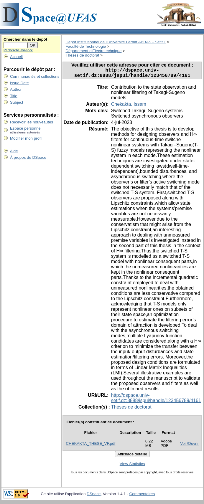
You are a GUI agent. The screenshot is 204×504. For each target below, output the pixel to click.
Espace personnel (26, 128)
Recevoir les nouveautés (31, 122)
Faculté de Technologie (85, 46)
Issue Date (19, 83)
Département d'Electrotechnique (93, 51)
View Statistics (132, 466)
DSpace (94, 496)
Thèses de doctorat (82, 55)
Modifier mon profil (26, 138)
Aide (14, 151)
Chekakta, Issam (128, 106)
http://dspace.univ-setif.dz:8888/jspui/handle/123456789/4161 (156, 400)
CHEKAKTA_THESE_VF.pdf (90, 446)
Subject (16, 102)
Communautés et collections (34, 76)
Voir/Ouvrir (189, 446)
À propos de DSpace (28, 157)
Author (16, 89)
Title (13, 96)
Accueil (16, 56)
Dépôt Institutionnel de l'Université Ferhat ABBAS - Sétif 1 (115, 42)
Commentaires (142, 496)
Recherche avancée (18, 50)
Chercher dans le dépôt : (27, 39)
